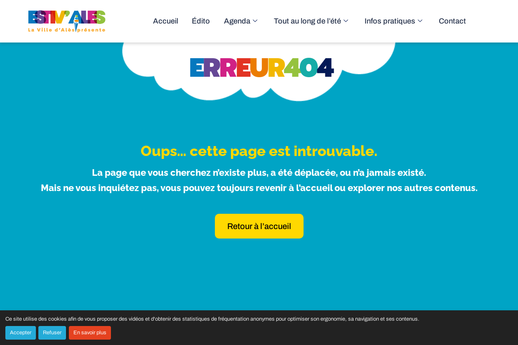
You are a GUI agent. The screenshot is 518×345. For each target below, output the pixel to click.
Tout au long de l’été (322, 21)
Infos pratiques (398, 21)
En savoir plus (89, 333)
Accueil (188, 21)
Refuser (52, 333)
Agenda (257, 21)
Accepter (20, 333)
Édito (220, 21)
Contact (452, 21)
